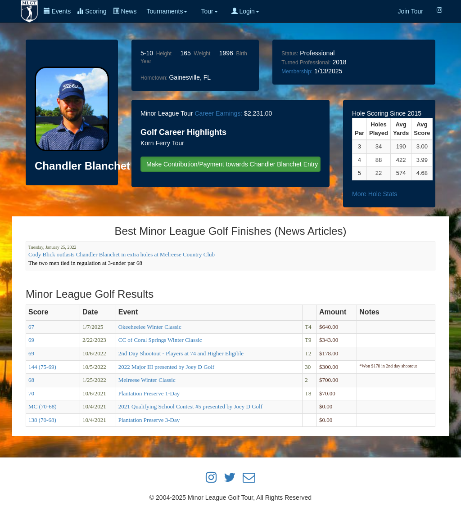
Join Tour (410, 11)
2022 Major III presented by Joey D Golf (166, 366)
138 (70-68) (42, 420)
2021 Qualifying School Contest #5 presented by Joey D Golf (190, 406)
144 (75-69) (42, 366)
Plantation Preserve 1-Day (149, 393)
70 (31, 393)
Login (245, 11)
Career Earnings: (218, 113)
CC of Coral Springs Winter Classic (160, 339)
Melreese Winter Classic (147, 380)
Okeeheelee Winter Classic (149, 326)
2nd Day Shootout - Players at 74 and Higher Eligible (181, 353)
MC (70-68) (42, 406)
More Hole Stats (374, 193)
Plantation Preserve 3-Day (149, 420)
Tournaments (166, 11)
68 (31, 380)
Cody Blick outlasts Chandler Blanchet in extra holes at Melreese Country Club (121, 254)
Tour (209, 11)
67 (31, 326)
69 (31, 339)
